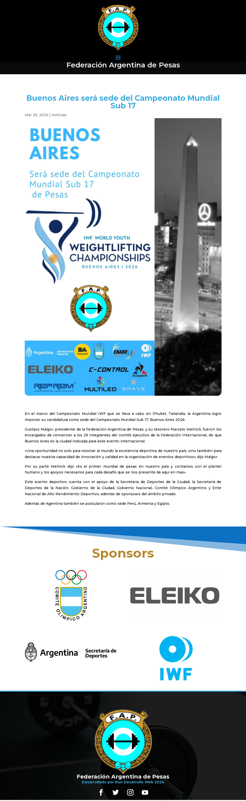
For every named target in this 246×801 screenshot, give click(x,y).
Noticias (59, 115)
